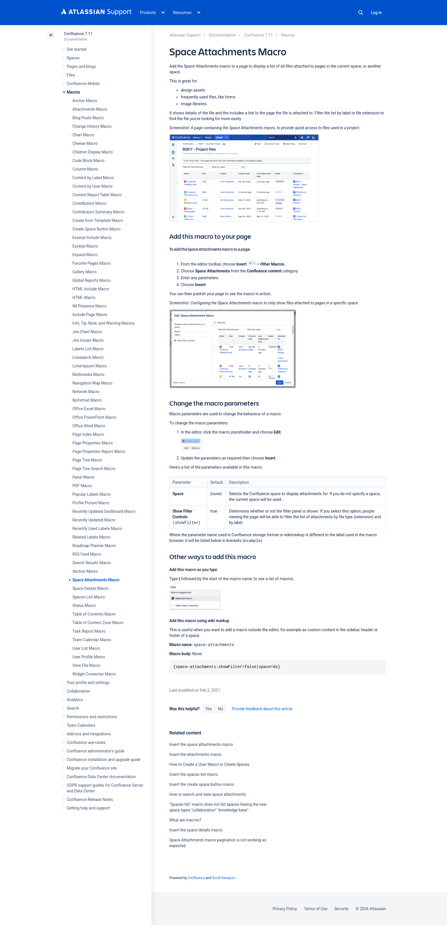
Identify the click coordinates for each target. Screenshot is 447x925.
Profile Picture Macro (90, 503)
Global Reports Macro (91, 280)
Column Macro (85, 169)
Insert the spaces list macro (193, 774)
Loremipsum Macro (89, 366)
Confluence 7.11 (78, 33)
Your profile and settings (88, 682)
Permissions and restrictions (92, 717)
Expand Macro (84, 254)
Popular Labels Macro (91, 494)
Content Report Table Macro (97, 195)
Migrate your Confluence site (92, 768)
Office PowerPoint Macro (94, 417)
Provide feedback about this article (262, 709)
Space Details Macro (90, 588)
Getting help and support (88, 808)
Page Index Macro (88, 434)
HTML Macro (83, 297)
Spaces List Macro (88, 597)
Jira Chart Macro (87, 331)
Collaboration (78, 691)
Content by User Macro (92, 186)
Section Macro (85, 571)
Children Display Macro (92, 152)
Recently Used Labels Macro (97, 528)
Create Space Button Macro (96, 229)
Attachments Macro (89, 109)
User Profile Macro (88, 657)
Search (360, 12)
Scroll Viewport (223, 878)
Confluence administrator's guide (95, 751)
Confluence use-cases (86, 742)
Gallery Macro (84, 272)
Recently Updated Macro (93, 520)
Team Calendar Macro (91, 639)
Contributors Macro (89, 203)
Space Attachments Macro (95, 580)
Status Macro (84, 605)
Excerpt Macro (85, 246)
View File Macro (86, 665)
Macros (73, 92)
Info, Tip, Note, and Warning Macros (103, 323)
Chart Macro (83, 135)
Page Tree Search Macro (93, 468)
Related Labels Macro (91, 537)
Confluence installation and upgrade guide (104, 759)
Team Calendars (81, 725)
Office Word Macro (88, 426)
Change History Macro (91, 126)
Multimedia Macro (88, 374)
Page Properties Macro (92, 443)
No (220, 709)
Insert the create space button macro (201, 784)
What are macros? (185, 820)
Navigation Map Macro (92, 383)
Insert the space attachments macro (201, 744)
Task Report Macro (89, 631)
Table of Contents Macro (94, 614)
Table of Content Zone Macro (97, 622)
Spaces (73, 58)
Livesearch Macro (87, 357)
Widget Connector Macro (94, 674)
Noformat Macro (86, 400)
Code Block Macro (88, 160)
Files (71, 75)
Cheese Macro (85, 143)
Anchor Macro (84, 100)
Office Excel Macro (88, 408)
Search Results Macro (91, 562)
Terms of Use (315, 908)
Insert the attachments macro (195, 754)
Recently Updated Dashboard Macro (103, 511)
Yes (208, 709)
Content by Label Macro (93, 177)
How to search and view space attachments (207, 794)
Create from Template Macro (97, 220)
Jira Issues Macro (87, 340)
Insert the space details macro (195, 830)
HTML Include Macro (90, 289)
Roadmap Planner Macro (94, 545)
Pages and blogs (81, 66)
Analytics (75, 699)
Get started (76, 49)
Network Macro (85, 391)
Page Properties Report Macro (98, 451)
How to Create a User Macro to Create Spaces (209, 764)
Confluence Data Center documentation (101, 776)
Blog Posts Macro (87, 118)
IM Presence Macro (89, 306)
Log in (376, 12)
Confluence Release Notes (90, 799)
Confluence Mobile (83, 83)
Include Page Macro (89, 314)
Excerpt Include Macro (91, 237)
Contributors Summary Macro (98, 212)
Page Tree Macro (87, 460)
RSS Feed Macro (86, 554)
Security (341, 908)
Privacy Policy (285, 908)
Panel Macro (83, 477)
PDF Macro (82, 485)
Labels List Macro (87, 349)
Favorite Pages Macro (91, 263)
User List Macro (86, 648)
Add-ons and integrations (89, 734)
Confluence (196, 878)
